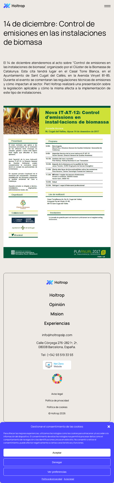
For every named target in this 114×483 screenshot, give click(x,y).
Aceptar (57, 452)
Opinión (57, 304)
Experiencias (57, 323)
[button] (109, 426)
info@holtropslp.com (57, 335)
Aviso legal (69, 478)
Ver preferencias (57, 471)
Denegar (57, 462)
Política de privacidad (52, 478)
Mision (57, 314)
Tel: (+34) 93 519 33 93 (57, 355)
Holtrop (57, 295)
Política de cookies (57, 407)
